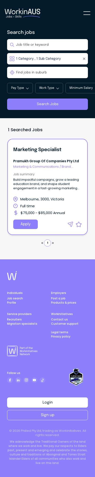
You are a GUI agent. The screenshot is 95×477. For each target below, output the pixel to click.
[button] (70, 224)
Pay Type (20, 88)
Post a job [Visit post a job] (58, 298)
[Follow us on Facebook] (10, 380)
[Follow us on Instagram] (26, 380)
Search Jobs (47, 104)
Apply (25, 224)
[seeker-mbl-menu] (86, 13)
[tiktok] (42, 380)
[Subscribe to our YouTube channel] (34, 380)
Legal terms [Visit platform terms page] (59, 332)
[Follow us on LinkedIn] (18, 380)
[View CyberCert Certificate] (76, 377)
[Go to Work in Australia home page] (12, 275)
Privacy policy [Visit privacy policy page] (60, 336)
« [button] (42, 243)
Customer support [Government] (64, 324)
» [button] (53, 243)
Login (48, 402)
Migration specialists (22, 324)
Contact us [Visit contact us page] (59, 319)
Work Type (49, 88)
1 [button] (47, 243)
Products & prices (63, 303)
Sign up (47, 415)
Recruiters (14, 319)
